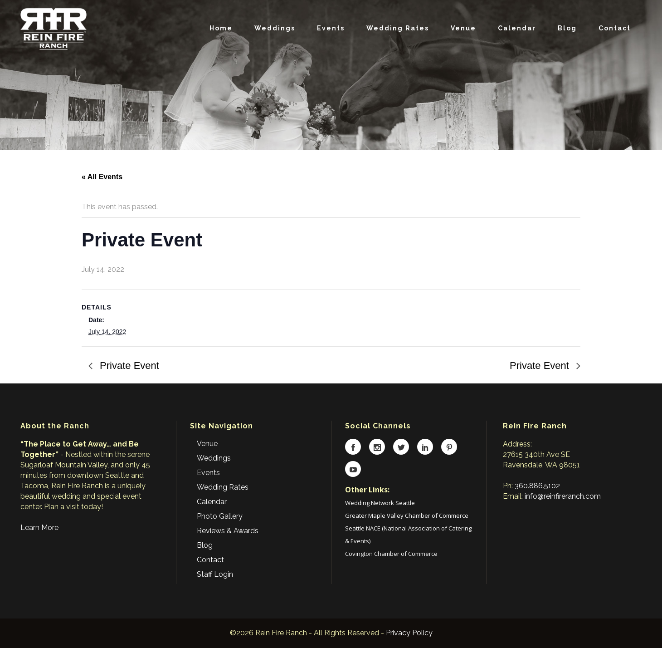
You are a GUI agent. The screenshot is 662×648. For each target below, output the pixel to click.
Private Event (128, 365)
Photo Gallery (220, 516)
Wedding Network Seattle (380, 503)
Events (208, 472)
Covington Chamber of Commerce (391, 554)
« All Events (102, 177)
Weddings (214, 458)
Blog (205, 545)
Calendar (212, 501)
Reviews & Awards (227, 530)
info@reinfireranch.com (563, 496)
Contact (210, 559)
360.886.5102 (537, 485)
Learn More (39, 527)
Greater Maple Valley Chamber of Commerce (406, 515)
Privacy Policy (409, 632)
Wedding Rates (222, 487)
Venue (207, 443)
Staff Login (215, 574)
